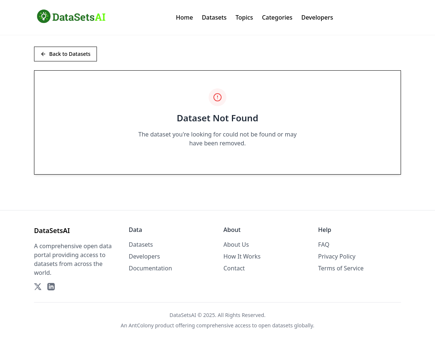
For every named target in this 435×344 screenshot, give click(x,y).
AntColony (141, 325)
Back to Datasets (65, 53)
